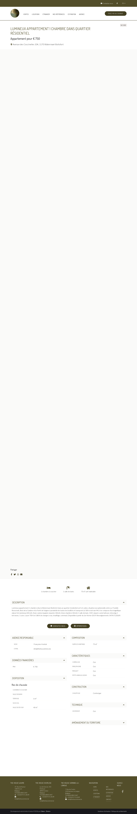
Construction (98, 686)
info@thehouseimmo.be (42, 649)
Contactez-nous (58, 626)
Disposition (38, 678)
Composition (98, 637)
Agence (82, 14)
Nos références (59, 14)
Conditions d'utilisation (104, 811)
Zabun (43, 811)
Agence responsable (38, 637)
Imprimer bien (80, 626)
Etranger (46, 14)
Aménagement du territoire (98, 722)
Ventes (26, 14)
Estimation (72, 14)
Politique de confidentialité (119, 811)
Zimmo (48, 811)
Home (95, 787)
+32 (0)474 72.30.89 (23, 795)
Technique (98, 704)
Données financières (38, 660)
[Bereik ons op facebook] (122, 792)
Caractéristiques (98, 655)
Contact (108, 799)
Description (68, 602)
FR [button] (123, 3)
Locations (36, 14)
